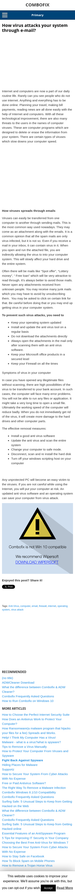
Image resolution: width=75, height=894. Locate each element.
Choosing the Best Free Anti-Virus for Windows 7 (35, 842)
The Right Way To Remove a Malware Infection (34, 787)
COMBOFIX (37, 5)
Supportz (8, 769)
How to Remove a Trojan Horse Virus (27, 865)
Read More (65, 888)
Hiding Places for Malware (20, 764)
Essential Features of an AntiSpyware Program (33, 833)
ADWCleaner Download (18, 682)
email (35, 606)
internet (52, 606)
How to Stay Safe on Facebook (23, 856)
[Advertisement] (38, 60)
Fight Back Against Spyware (22, 760)
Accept (48, 888)
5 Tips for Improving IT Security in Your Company (35, 838)
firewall (43, 606)
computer (25, 606)
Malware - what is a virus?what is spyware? (31, 742)
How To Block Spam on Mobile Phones (28, 861)
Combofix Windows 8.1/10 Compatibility (29, 792)
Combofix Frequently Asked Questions (28, 696)
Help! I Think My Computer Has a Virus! (29, 737)
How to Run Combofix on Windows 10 (28, 701)
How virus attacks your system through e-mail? (35, 27)
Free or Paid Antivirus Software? (24, 783)
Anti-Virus (13, 606)
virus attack (17, 609)
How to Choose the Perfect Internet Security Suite (36, 714)
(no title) (7, 678)
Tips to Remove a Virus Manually (24, 746)
